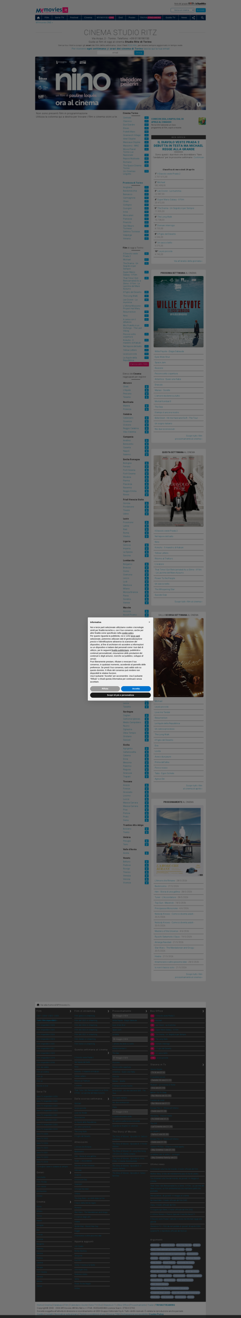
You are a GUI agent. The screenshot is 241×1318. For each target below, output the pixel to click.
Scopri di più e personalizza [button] (120, 695)
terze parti (135, 636)
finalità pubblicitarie (120, 650)
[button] (149, 622)
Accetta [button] (136, 688)
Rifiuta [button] (105, 688)
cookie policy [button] (127, 633)
